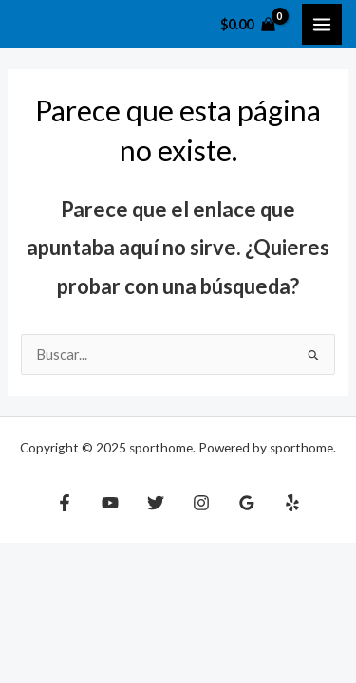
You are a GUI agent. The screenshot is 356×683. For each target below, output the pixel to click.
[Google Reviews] (246, 502)
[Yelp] (292, 502)
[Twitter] (155, 502)
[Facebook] (64, 502)
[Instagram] (201, 502)
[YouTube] (110, 502)
